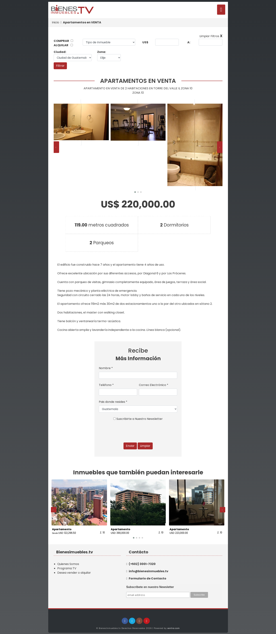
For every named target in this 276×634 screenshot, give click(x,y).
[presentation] (56, 147)
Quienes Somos (68, 562)
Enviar (130, 446)
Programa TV (66, 566)
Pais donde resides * (113, 402)
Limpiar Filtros (211, 36)
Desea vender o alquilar (74, 570)
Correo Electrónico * (153, 385)
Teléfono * (106, 385)
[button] (135, 192)
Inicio (55, 22)
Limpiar (145, 446)
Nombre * (106, 368)
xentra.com (173, 626)
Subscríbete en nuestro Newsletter (150, 584)
